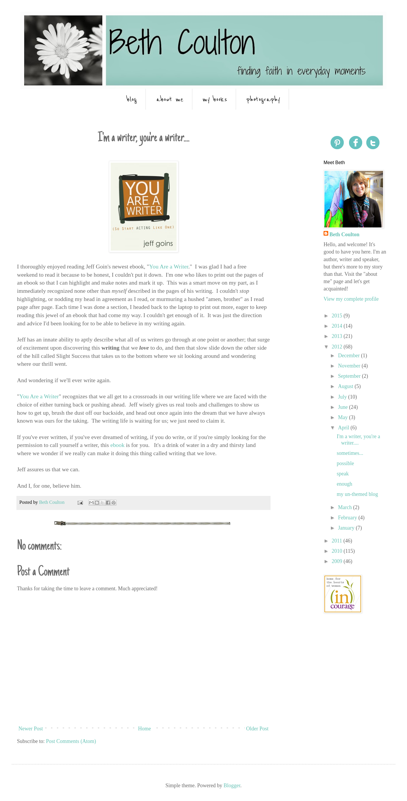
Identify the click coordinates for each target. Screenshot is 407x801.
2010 (338, 551)
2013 (338, 336)
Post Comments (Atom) (71, 741)
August (346, 386)
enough (344, 484)
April (344, 428)
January (346, 528)
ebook (117, 445)
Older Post (257, 729)
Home (144, 729)
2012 (338, 347)
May (343, 417)
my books (215, 99)
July (343, 397)
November (349, 366)
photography (263, 99)
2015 (338, 316)
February (348, 518)
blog (132, 99)
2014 (338, 326)
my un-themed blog (357, 494)
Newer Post (30, 729)
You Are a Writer (168, 266)
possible (345, 463)
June (343, 407)
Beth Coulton (344, 234)
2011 (337, 541)
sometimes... (350, 453)
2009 (338, 561)
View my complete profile (351, 299)
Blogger (231, 785)
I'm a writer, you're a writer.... (358, 439)
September (350, 376)
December (349, 355)
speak (343, 474)
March (345, 507)
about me (169, 99)
